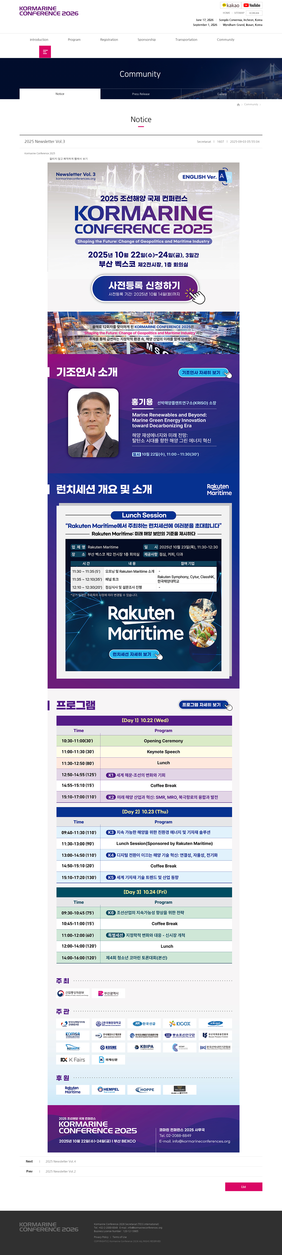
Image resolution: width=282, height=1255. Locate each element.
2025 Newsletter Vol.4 (61, 1161)
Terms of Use (120, 1237)
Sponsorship (147, 39)
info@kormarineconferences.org (145, 1228)
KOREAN (254, 13)
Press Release (141, 94)
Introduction (39, 39)
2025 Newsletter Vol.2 (61, 1171)
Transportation (186, 39)
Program (74, 39)
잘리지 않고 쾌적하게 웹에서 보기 (69, 158)
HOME (226, 13)
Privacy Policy (101, 1237)
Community (225, 39)
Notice (60, 93)
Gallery (222, 94)
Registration (109, 39)
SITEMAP (239, 13)
